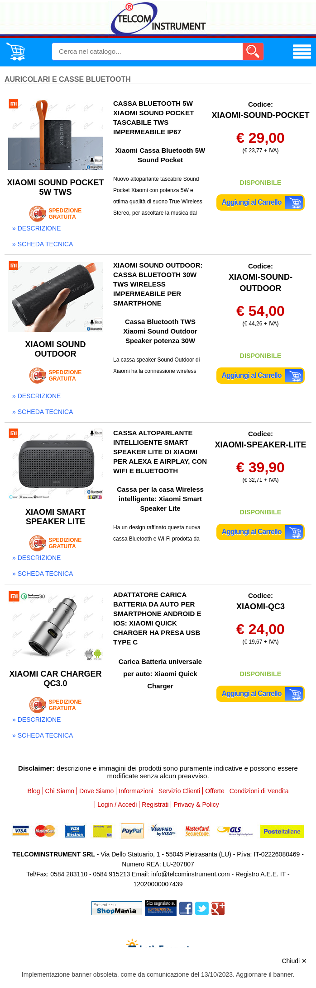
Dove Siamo (96, 791)
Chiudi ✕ (294, 960)
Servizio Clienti (179, 791)
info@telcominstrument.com (190, 874)
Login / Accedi (117, 804)
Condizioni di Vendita (259, 791)
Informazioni (136, 791)
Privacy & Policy (196, 804)
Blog (33, 791)
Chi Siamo (60, 791)
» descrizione (36, 228)
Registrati (155, 804)
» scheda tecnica (42, 244)
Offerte (215, 791)
